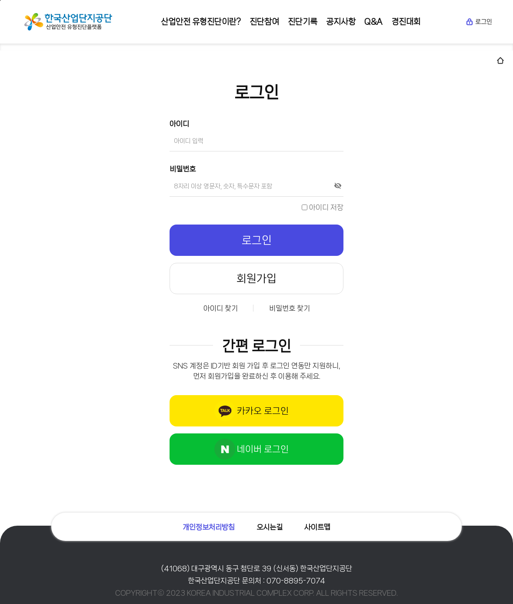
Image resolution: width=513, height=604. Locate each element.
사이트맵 (317, 527)
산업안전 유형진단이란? (201, 21)
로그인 (479, 21)
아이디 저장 (322, 207)
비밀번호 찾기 (289, 308)
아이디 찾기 (220, 308)
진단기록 (302, 21)
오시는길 (269, 527)
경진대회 (406, 21)
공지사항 (341, 21)
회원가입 (256, 278)
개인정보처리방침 (209, 527)
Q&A (373, 21)
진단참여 (264, 21)
